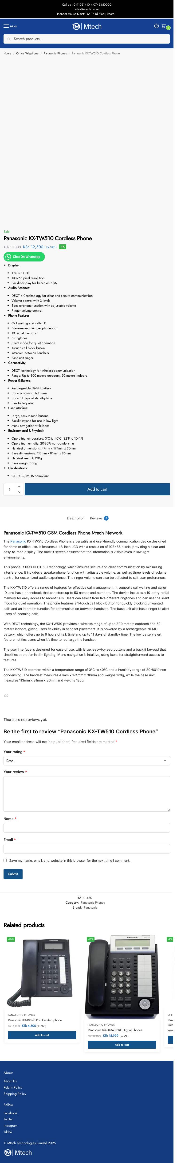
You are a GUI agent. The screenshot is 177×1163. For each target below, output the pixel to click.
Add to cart (97, 489)
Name (10, 818)
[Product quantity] (9, 489)
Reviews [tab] (99, 518)
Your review (15, 772)
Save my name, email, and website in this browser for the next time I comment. (69, 860)
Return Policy (13, 1087)
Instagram (10, 1126)
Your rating (14, 752)
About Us (10, 1081)
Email (10, 839)
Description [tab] (75, 518)
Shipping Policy (15, 1094)
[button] (164, 26)
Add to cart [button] (42, 1035)
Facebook (10, 1113)
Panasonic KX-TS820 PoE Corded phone (35, 1020)
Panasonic (18, 541)
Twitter (8, 1120)
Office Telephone (27, 53)
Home (7, 53)
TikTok (8, 1132)
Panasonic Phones (55, 53)
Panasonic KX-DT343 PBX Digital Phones (115, 1030)
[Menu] (11, 26)
